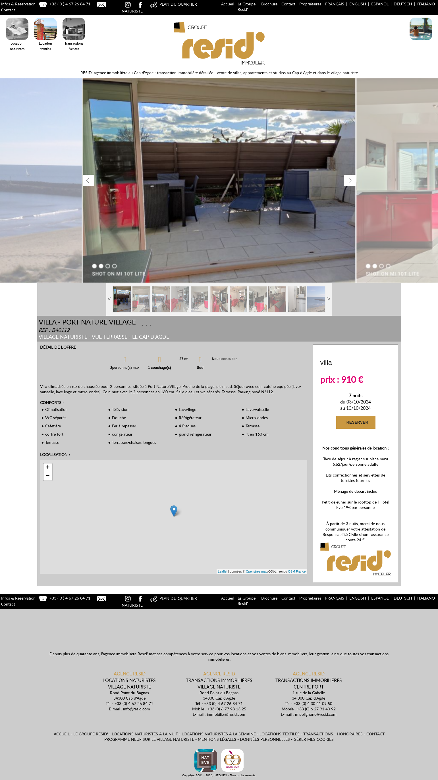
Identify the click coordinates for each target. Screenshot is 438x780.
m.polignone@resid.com (316, 714)
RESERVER (357, 422)
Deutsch (403, 4)
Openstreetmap (256, 571)
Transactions (318, 734)
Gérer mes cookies (314, 739)
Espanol (380, 4)
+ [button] (47, 467)
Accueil (227, 4)
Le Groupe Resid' (247, 6)
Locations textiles (280, 734)
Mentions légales (217, 739)
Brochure (269, 4)
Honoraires (350, 734)
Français (334, 4)
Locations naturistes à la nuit (145, 734)
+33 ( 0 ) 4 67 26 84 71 (64, 4)
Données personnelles (265, 739)
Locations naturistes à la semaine (219, 734)
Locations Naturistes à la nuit (421, 41)
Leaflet (222, 571)
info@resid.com (136, 709)
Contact (288, 4)
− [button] (47, 476)
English (357, 4)
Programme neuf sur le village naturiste (149, 739)
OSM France (297, 571)
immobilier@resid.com (226, 714)
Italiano (426, 4)
